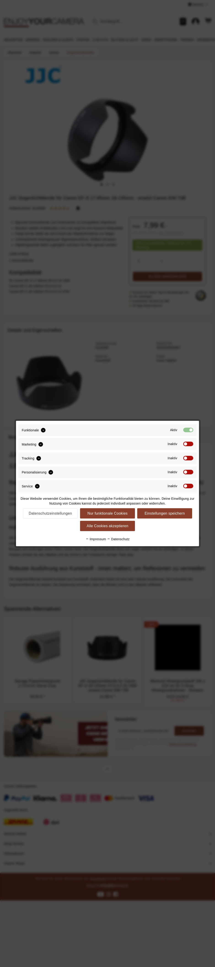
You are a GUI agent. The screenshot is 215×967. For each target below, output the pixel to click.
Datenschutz (118, 539)
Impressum (96, 539)
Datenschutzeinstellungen (50, 513)
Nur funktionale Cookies (107, 513)
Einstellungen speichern (165, 513)
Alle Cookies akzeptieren (107, 526)
